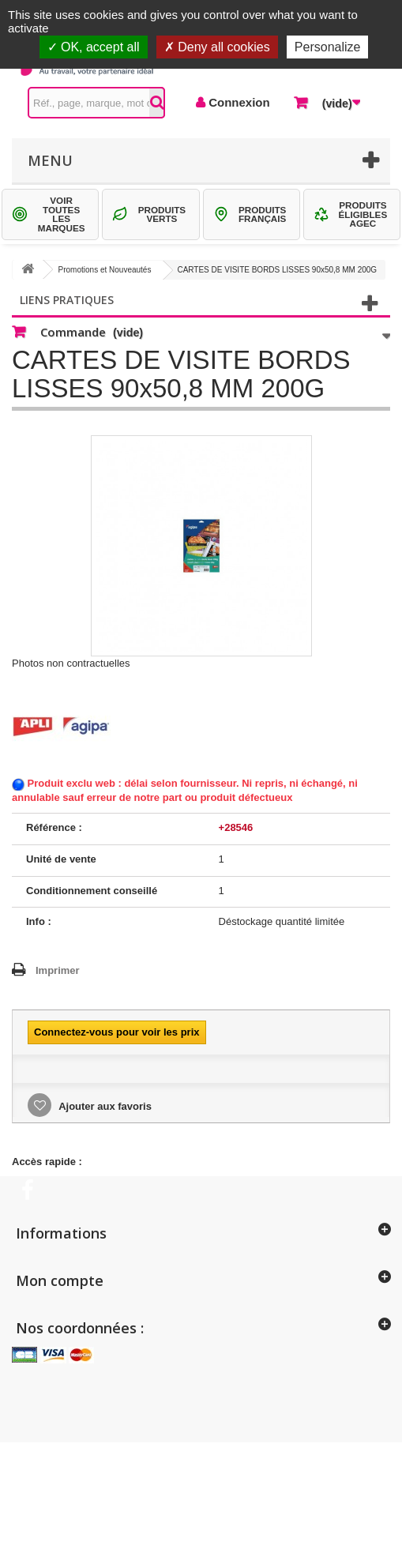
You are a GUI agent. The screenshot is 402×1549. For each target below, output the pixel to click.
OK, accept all (93, 47)
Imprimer (58, 970)
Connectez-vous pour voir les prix (117, 1032)
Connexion (237, 102)
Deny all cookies (217, 47)
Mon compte (59, 1280)
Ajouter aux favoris (104, 1106)
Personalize (328, 47)
